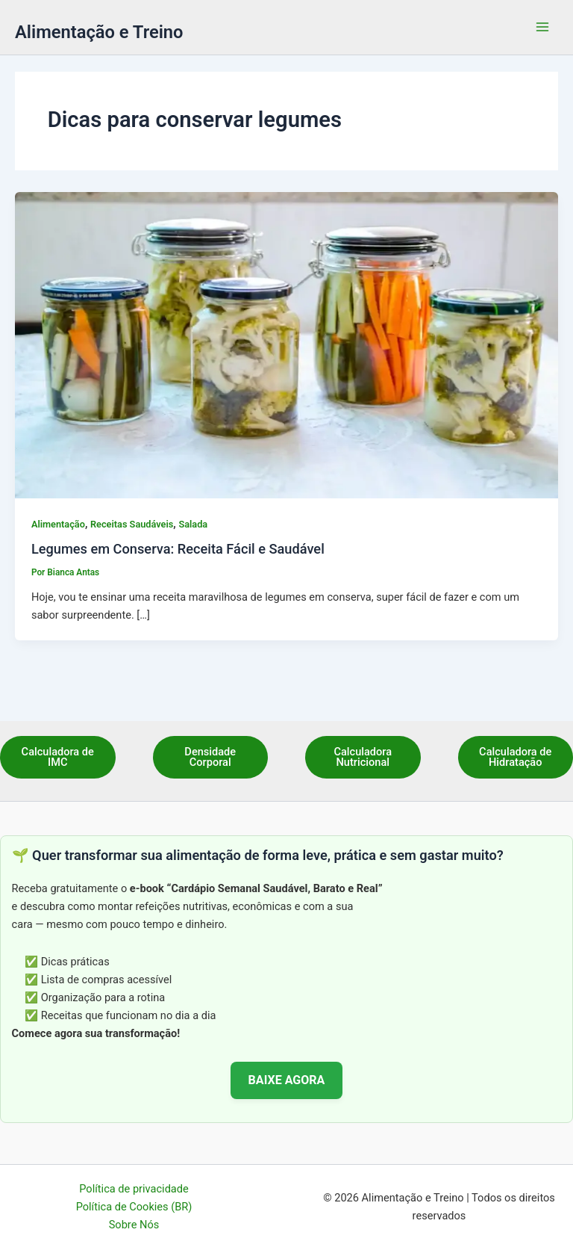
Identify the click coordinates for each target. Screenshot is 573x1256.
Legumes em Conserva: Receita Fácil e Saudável (178, 549)
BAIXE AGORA (286, 1080)
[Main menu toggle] (542, 27)
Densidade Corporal (210, 757)
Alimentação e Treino (99, 32)
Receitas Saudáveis (131, 524)
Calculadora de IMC (58, 757)
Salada (192, 524)
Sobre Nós (134, 1224)
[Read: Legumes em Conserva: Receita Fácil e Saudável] (286, 344)
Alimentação (58, 524)
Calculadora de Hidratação (515, 757)
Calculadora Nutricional (363, 757)
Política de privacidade (133, 1188)
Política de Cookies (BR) (134, 1206)
